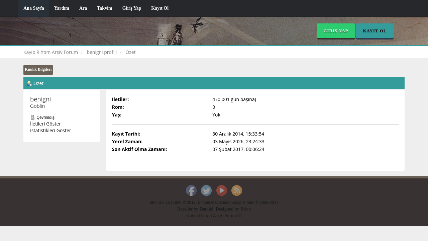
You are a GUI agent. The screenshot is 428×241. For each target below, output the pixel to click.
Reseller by (188, 209)
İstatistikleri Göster (50, 130)
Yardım (61, 8)
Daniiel (206, 209)
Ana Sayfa (33, 8)
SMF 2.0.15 (159, 202)
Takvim (104, 8)
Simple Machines (213, 202)
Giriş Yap (131, 8)
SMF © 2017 (184, 202)
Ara (83, 8)
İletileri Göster (45, 123)
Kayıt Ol (160, 8)
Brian (245, 209)
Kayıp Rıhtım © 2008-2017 (255, 202)
